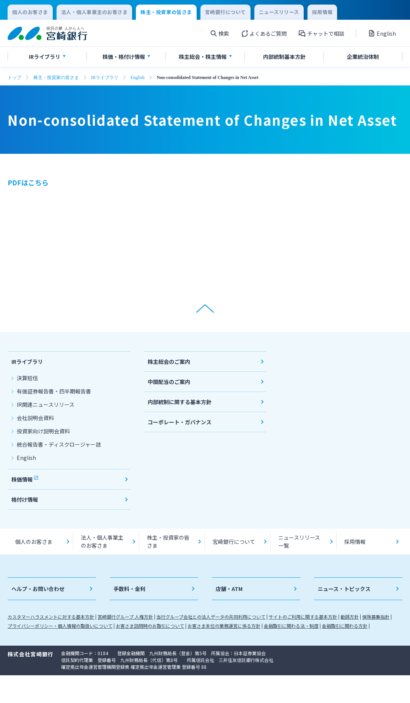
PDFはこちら (28, 182)
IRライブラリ (104, 77)
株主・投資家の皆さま (56, 77)
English (138, 77)
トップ (14, 77)
